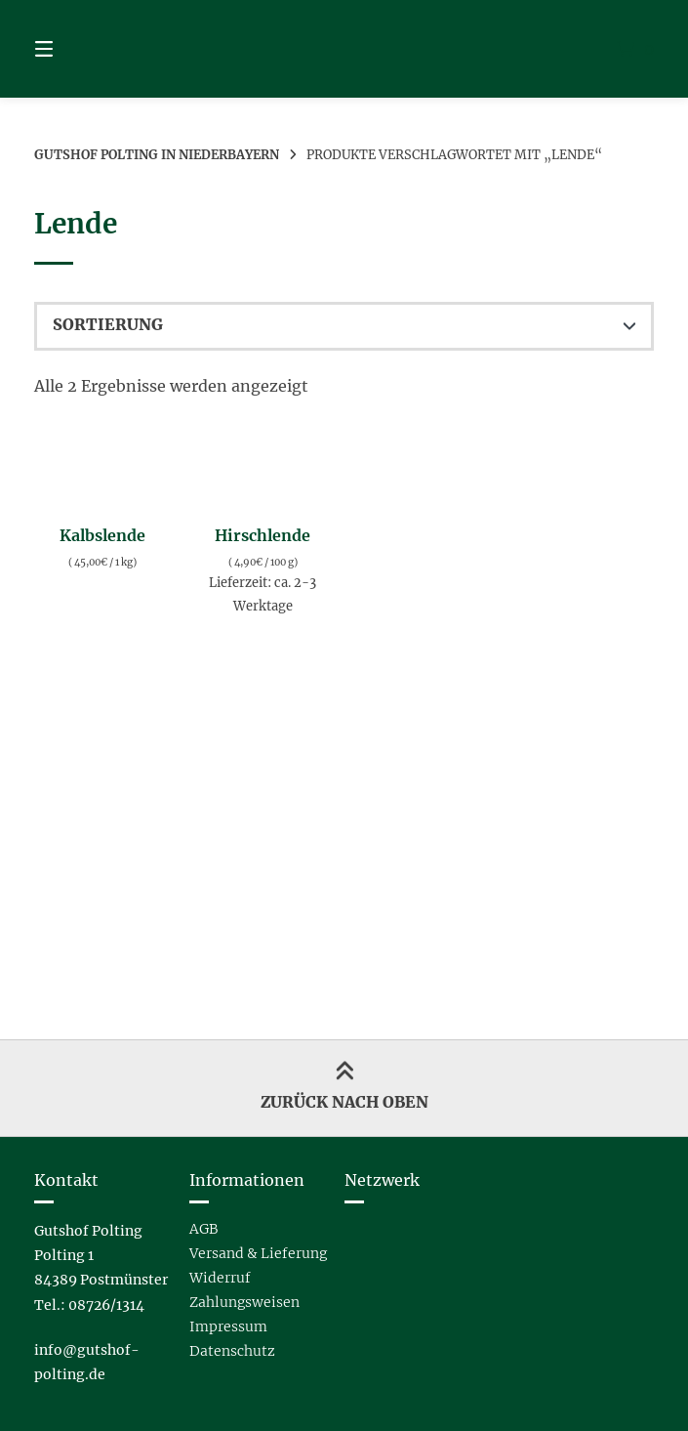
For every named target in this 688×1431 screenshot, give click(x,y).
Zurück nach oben (344, 1087)
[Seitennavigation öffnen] (78, 49)
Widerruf (220, 1277)
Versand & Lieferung (258, 1253)
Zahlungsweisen (244, 1302)
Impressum (228, 1326)
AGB (203, 1229)
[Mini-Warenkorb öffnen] (610, 49)
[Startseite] (344, 49)
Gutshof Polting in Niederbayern (156, 154)
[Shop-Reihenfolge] (344, 326)
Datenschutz (232, 1351)
